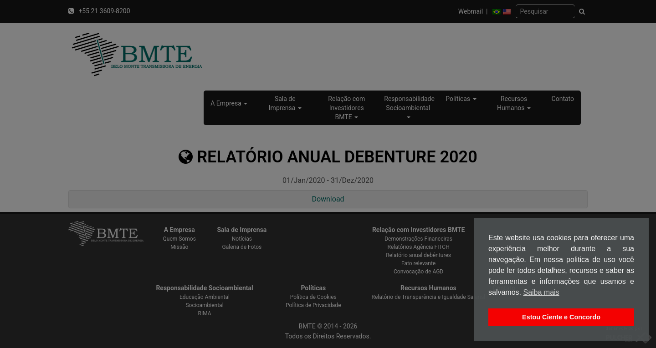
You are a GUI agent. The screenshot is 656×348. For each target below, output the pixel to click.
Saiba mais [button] (541, 292)
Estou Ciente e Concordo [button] (561, 317)
